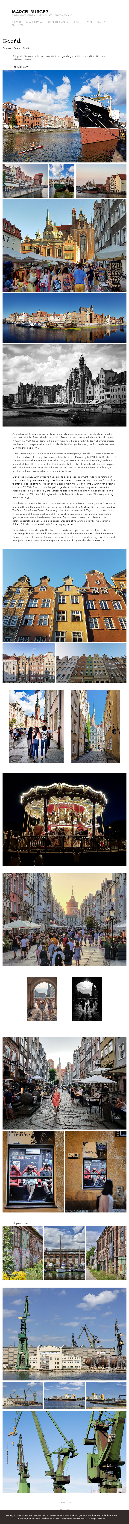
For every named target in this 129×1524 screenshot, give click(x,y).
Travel (77, 22)
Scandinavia (34, 22)
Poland (16, 22)
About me (17, 25)
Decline (102, 1518)
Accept (92, 1518)
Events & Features (96, 22)
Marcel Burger (30, 12)
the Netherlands (57, 22)
